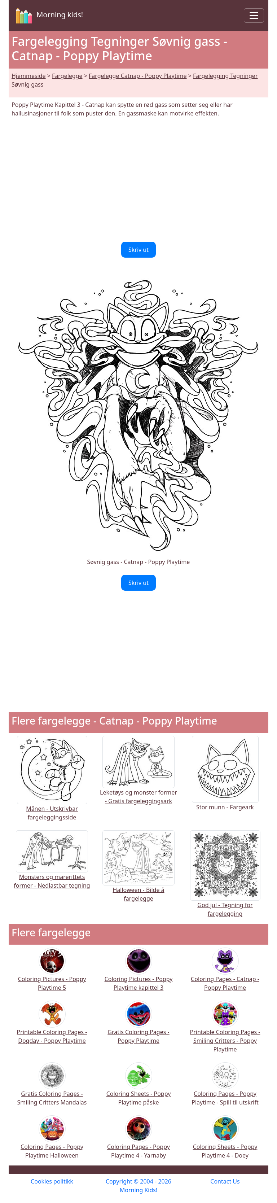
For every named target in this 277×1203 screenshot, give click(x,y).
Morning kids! (48, 15)
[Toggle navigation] (254, 15)
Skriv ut (138, 250)
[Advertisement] (138, 179)
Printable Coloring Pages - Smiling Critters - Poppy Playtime (225, 1031)
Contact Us (224, 1181)
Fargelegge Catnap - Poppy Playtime (138, 76)
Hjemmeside (29, 76)
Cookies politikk (52, 1181)
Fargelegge (67, 76)
